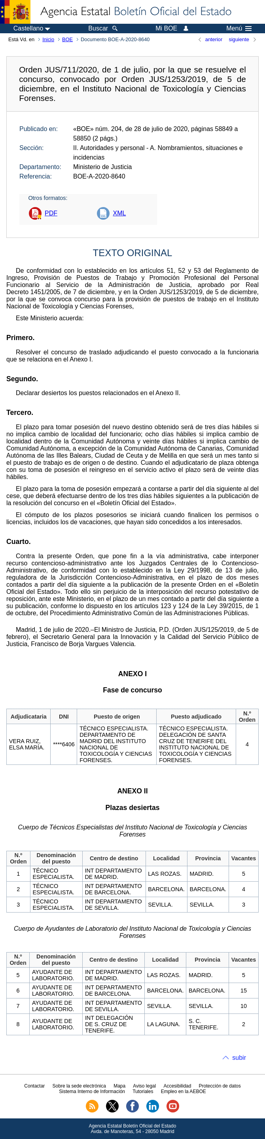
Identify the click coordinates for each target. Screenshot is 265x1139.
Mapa (119, 1086)
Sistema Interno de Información (92, 1091)
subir (239, 1057)
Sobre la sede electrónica (79, 1086)
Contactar (34, 1086)
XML (119, 213)
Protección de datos (220, 1086)
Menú (239, 28)
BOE (67, 39)
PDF (51, 213)
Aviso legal (144, 1086)
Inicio (48, 39)
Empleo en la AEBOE (183, 1091)
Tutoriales (142, 1091)
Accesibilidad (177, 1086)
